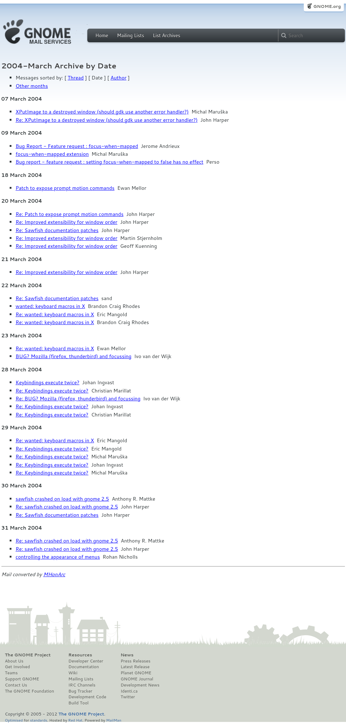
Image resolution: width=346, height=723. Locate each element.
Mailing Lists (130, 35)
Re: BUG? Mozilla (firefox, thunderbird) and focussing (78, 398)
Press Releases (135, 661)
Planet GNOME (136, 673)
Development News (140, 685)
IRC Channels (82, 685)
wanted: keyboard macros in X (50, 306)
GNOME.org (327, 6)
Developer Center (85, 661)
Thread (76, 77)
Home (102, 35)
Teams (11, 673)
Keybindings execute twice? (47, 382)
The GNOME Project (28, 655)
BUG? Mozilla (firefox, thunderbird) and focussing (74, 356)
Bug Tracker (80, 691)
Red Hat (75, 720)
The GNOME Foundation (29, 691)
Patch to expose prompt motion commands (65, 188)
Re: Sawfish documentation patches (57, 230)
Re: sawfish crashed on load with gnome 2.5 (67, 506)
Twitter (128, 697)
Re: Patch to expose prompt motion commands (70, 214)
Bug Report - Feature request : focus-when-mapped (77, 146)
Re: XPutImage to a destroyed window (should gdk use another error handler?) (107, 120)
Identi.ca (129, 691)
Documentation (83, 667)
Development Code (87, 697)
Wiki (72, 673)
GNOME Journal (137, 679)
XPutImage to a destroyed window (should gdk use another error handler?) (102, 111)
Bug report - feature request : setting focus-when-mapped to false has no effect (110, 161)
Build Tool (78, 703)
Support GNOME (22, 679)
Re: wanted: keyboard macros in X (55, 314)
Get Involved (17, 667)
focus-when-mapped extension (52, 154)
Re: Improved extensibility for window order (67, 222)
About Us (14, 661)
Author (119, 77)
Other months (32, 86)
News (127, 655)
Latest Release (135, 667)
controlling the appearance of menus (58, 556)
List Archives (166, 35)
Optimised (14, 720)
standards (38, 720)
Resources (80, 655)
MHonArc (54, 574)
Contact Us (16, 685)
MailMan (113, 720)
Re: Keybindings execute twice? (52, 390)
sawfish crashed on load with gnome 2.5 (62, 498)
